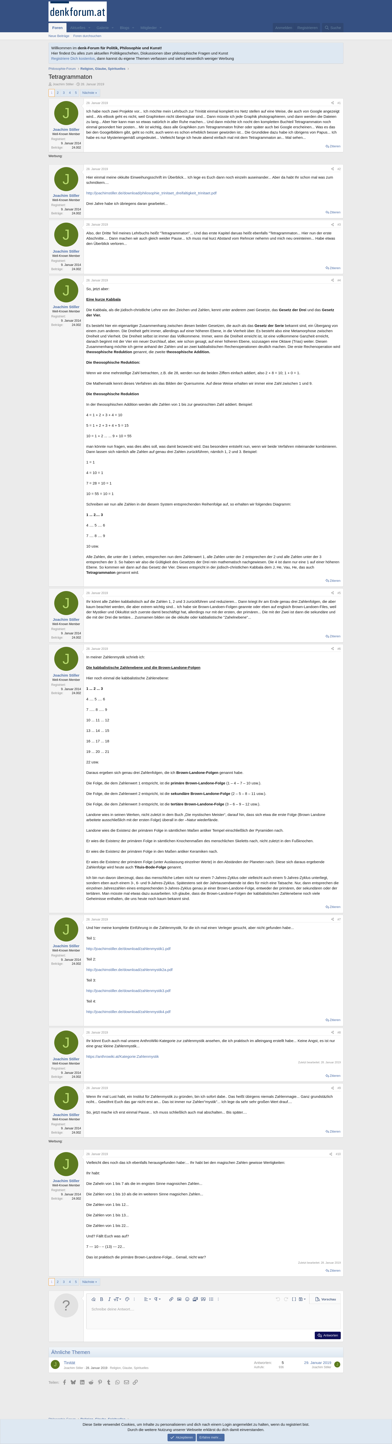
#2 (339, 169)
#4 (339, 280)
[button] (89, 27)
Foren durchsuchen (87, 36)
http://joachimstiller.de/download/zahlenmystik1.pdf (128, 948)
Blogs (125, 28)
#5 (339, 593)
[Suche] (333, 27)
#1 (339, 103)
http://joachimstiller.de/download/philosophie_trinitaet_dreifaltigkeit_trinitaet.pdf (151, 193)
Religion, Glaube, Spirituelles (129, 1368)
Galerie (102, 28)
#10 (338, 1154)
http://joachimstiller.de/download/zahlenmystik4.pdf (128, 1012)
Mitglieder (148, 28)
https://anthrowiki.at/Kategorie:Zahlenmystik (122, 1056)
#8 (339, 1032)
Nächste (88, 93)
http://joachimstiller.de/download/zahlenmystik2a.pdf (129, 970)
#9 (339, 1088)
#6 (339, 649)
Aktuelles (78, 28)
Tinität (69, 1362)
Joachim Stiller (63, 84)
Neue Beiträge (58, 36)
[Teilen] (332, 103)
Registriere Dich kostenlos (73, 58)
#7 (339, 919)
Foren (57, 28)
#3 (339, 224)
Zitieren (335, 146)
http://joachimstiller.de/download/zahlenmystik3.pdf (128, 991)
